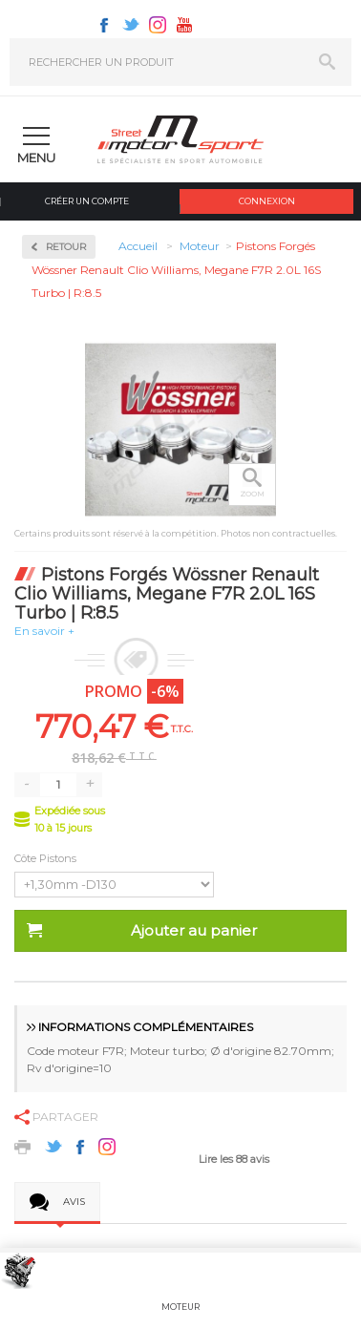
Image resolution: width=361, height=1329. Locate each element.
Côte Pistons (46, 858)
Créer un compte (87, 201)
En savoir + (44, 630)
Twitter (130, 24)
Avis (74, 1201)
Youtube (184, 24)
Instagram (157, 24)
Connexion (267, 201)
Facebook (104, 24)
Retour (66, 247)
